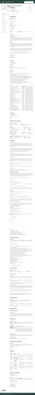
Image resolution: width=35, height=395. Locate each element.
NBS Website (27, 0)
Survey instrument (4, 23)
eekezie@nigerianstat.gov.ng (22, 359)
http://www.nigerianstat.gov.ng (29, 359)
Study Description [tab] (4, 14)
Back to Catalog (4, 390)
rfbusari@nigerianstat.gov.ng (22, 364)
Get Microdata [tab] (16, 14)
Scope (3, 18)
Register (30, 0)
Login (32, 0)
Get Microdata (13, 7)
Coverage (3, 19)
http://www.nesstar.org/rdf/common (29, 100)
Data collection (4, 24)
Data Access (3, 28)
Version (3, 17)
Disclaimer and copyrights (5, 29)
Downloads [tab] (12, 14)
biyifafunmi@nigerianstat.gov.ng (22, 362)
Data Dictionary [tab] (8, 14)
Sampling (3, 22)
